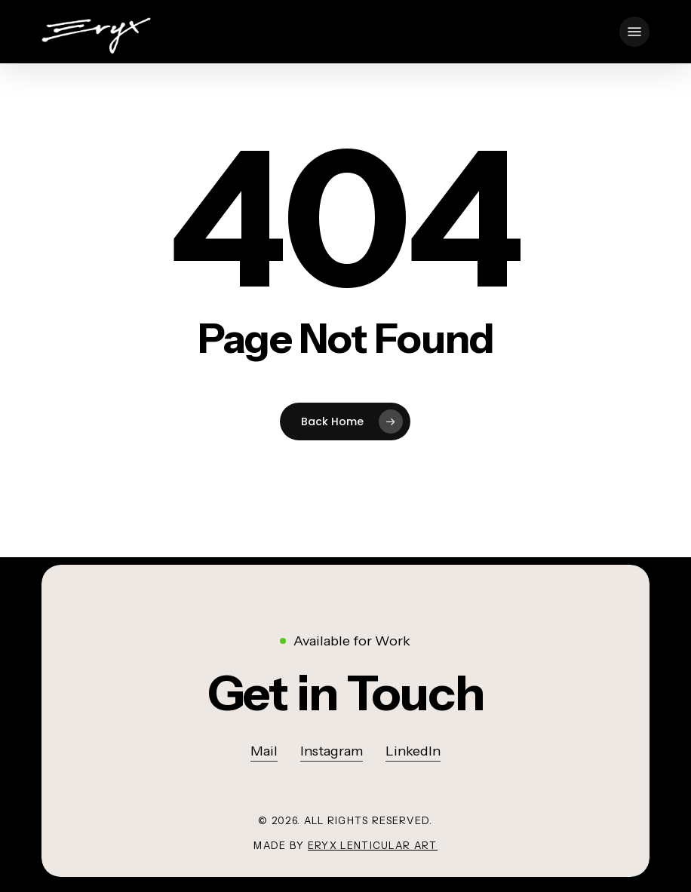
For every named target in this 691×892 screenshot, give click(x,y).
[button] (634, 31)
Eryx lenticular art (373, 845)
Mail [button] (264, 751)
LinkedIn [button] (413, 751)
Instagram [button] (331, 751)
